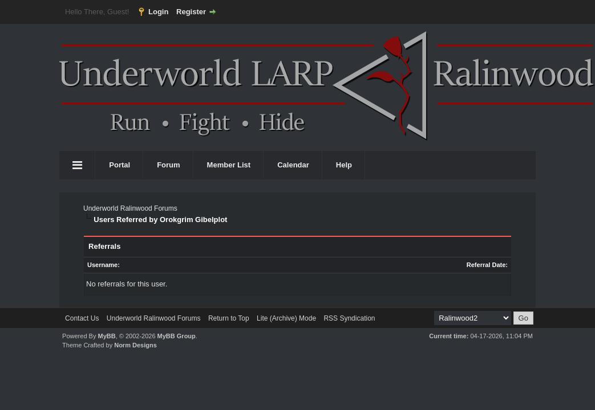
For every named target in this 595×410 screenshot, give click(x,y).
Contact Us (82, 318)
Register (191, 11)
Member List (229, 165)
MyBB (106, 336)
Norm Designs (135, 345)
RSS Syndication (349, 318)
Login (158, 11)
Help (344, 165)
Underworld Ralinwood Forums (130, 208)
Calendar (293, 165)
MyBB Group (176, 336)
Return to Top (228, 318)
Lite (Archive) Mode (286, 318)
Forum (168, 165)
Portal (119, 165)
